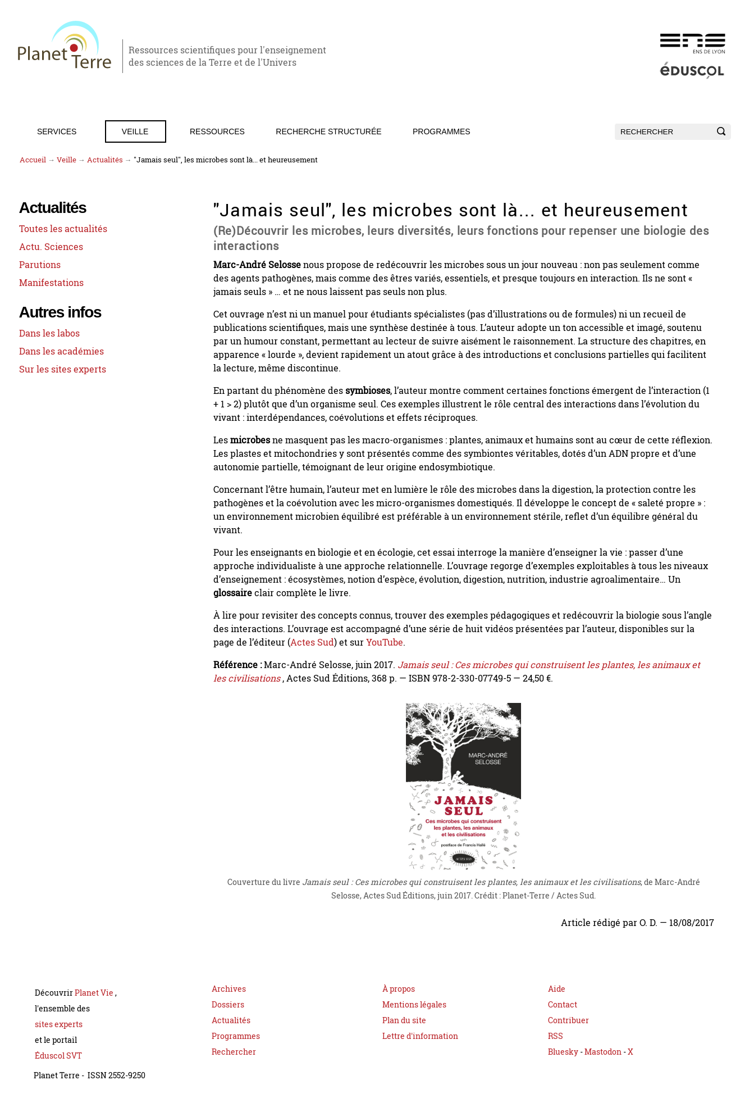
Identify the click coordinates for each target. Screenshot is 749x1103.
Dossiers (228, 1004)
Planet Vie (95, 992)
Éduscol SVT (58, 1055)
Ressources (217, 131)
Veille (135, 131)
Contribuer (568, 1020)
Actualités (105, 160)
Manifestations (51, 282)
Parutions (40, 264)
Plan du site (404, 1020)
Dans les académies (61, 351)
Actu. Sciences (51, 246)
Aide (556, 988)
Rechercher (234, 1051)
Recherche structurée (328, 131)
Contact (562, 1004)
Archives (229, 988)
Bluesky (563, 1051)
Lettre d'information (420, 1036)
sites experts (59, 1024)
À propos (398, 988)
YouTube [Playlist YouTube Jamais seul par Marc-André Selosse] (384, 642)
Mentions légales (414, 1004)
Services (57, 131)
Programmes (442, 131)
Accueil (33, 160)
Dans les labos (49, 333)
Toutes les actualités (63, 229)
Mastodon (603, 1051)
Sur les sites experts (62, 369)
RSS (555, 1036)
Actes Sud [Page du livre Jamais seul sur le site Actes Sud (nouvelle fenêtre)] (312, 642)
